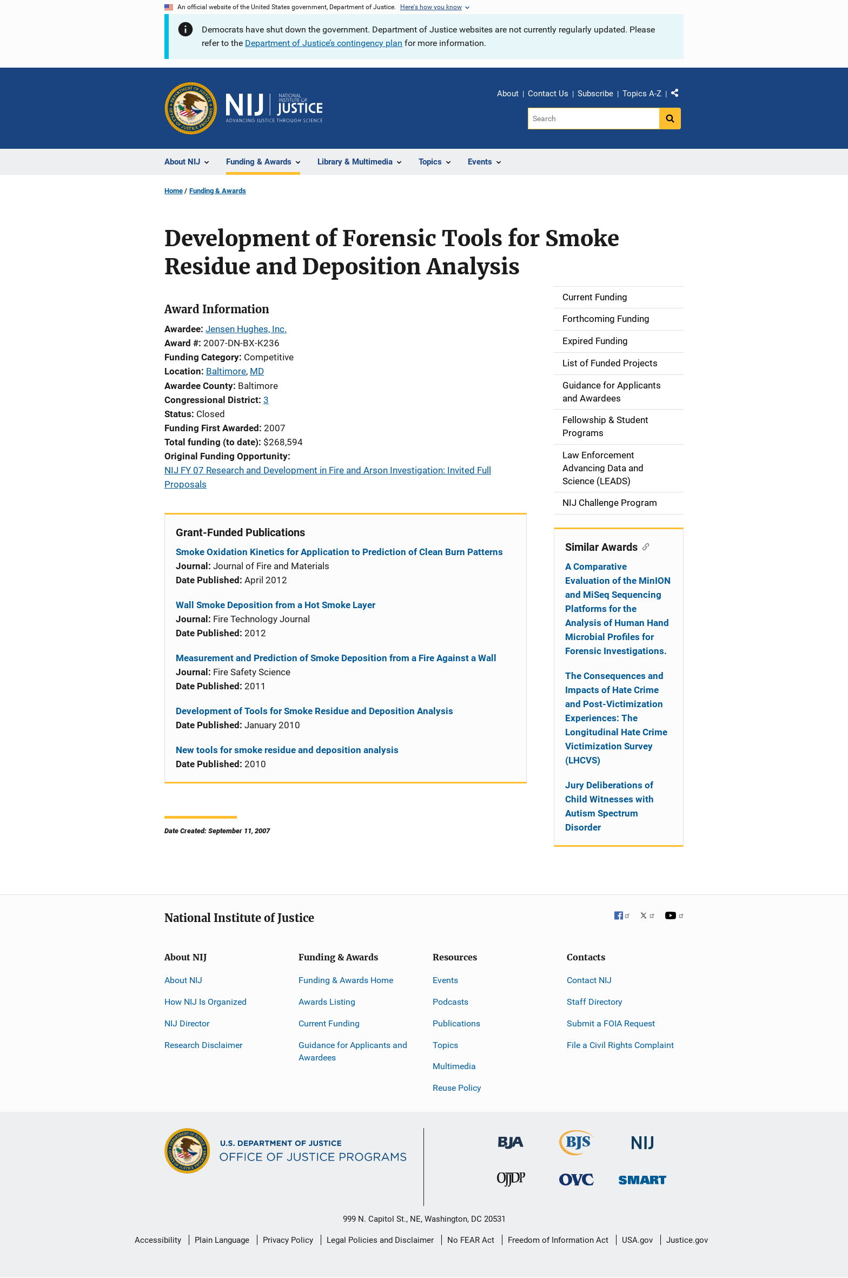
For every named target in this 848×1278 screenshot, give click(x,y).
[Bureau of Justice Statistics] (576, 1150)
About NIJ (183, 980)
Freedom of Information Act (558, 1240)
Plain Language (222, 1240)
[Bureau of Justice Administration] (511, 1137)
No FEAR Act (470, 1240)
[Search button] (670, 118)
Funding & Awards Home (346, 980)
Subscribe (595, 93)
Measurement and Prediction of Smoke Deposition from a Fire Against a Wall (336, 658)
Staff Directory (594, 1002)
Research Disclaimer (203, 1045)
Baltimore (226, 371)
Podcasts (450, 1002)
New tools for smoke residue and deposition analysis (287, 750)
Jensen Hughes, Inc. (246, 329)
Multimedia (454, 1066)
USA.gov (637, 1240)
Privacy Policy (288, 1240)
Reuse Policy (457, 1088)
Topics (445, 1045)
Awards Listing (327, 1002)
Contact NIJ (589, 980)
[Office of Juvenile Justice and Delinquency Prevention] (511, 1182)
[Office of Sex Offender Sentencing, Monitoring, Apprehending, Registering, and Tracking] (642, 1177)
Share (679, 95)
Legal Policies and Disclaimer (380, 1240)
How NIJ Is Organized (205, 1002)
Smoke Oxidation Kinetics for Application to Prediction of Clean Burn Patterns (339, 551)
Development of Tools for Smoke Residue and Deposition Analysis (314, 711)
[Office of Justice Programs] (190, 108)
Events (445, 980)
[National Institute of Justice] (642, 1138)
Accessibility (158, 1240)
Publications (456, 1023)
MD (257, 371)
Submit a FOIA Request (611, 1023)
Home (173, 191)
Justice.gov (687, 1240)
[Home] (274, 108)
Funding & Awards (217, 191)
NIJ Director (186, 1023)
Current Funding (329, 1023)
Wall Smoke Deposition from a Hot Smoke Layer (275, 605)
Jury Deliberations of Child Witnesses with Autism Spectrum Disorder (609, 806)
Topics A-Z (641, 93)
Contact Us (548, 93)
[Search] (593, 118)
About (508, 93)
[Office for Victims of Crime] (576, 1179)
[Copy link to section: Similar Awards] (643, 546)
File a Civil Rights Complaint (620, 1045)
